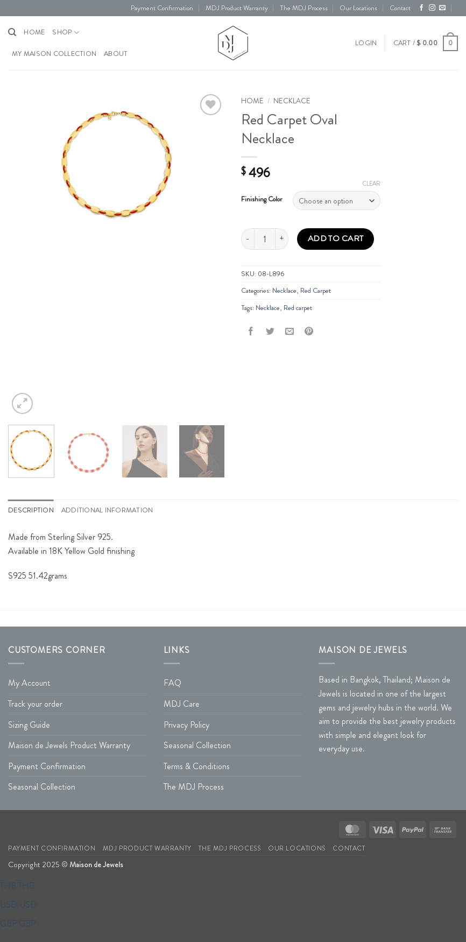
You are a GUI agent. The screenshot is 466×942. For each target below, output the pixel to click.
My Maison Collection (54, 54)
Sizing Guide (29, 725)
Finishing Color (261, 199)
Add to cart (336, 238)
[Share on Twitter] (270, 332)
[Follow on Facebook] (421, 8)
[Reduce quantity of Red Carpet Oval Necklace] (247, 239)
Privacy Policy (186, 725)
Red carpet (298, 308)
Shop (65, 32)
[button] (366, 43)
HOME (34, 32)
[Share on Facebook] (251, 332)
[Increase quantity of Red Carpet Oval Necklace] (282, 239)
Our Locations (358, 8)
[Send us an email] (442, 8)
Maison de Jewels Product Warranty (69, 745)
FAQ (172, 683)
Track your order (35, 704)
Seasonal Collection (41, 787)
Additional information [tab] (107, 510)
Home (252, 101)
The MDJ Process (304, 8)
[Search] (12, 32)
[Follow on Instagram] (432, 8)
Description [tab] (31, 510)
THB (17, 886)
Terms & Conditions (197, 766)
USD (18, 904)
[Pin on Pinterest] (309, 332)
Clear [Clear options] (371, 183)
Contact (400, 8)
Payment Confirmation (162, 8)
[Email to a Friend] (290, 332)
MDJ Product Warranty (237, 8)
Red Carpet (315, 291)
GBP (18, 923)
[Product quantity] (265, 239)
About (116, 54)
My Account (29, 683)
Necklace (291, 101)
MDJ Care (182, 704)
